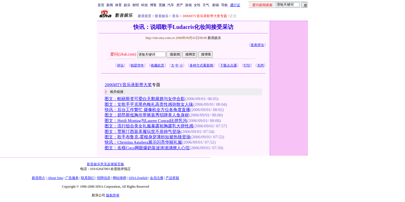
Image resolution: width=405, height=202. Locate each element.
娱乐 (127, 5)
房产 (179, 5)
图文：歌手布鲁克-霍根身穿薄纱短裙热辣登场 (147, 137)
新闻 (109, 5)
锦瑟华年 (137, 65)
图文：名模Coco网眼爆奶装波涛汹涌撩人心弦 (147, 148)
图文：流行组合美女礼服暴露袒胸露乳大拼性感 (149, 126)
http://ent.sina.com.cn (160, 38)
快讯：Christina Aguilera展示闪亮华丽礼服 (143, 142)
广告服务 (72, 178)
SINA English (138, 178)
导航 (224, 5)
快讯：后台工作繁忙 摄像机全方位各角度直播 (147, 109)
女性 (197, 5)
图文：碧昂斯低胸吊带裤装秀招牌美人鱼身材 (147, 115)
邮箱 (215, 5)
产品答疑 (172, 178)
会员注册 (156, 178)
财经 (135, 5)
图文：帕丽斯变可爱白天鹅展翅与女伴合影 (145, 99)
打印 (247, 65)
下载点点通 (228, 65)
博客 (153, 5)
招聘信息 (104, 178)
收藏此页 (157, 65)
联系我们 (87, 178)
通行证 (235, 5)
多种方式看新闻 (201, 65)
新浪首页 (144, 16)
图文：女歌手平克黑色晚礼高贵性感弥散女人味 (149, 104)
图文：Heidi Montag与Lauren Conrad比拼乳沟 (146, 120)
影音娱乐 (161, 16)
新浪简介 (38, 178)
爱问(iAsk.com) (123, 54)
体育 (118, 5)
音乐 (175, 16)
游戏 (188, 5)
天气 (205, 5)
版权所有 (113, 195)
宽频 (162, 5)
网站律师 (119, 178)
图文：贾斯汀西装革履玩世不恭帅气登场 (143, 131)
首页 (101, 5)
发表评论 (257, 45)
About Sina (55, 178)
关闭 (260, 65)
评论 (120, 65)
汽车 (170, 5)
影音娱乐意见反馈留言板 (105, 164)
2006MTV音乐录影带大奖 (128, 84)
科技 (144, 5)
